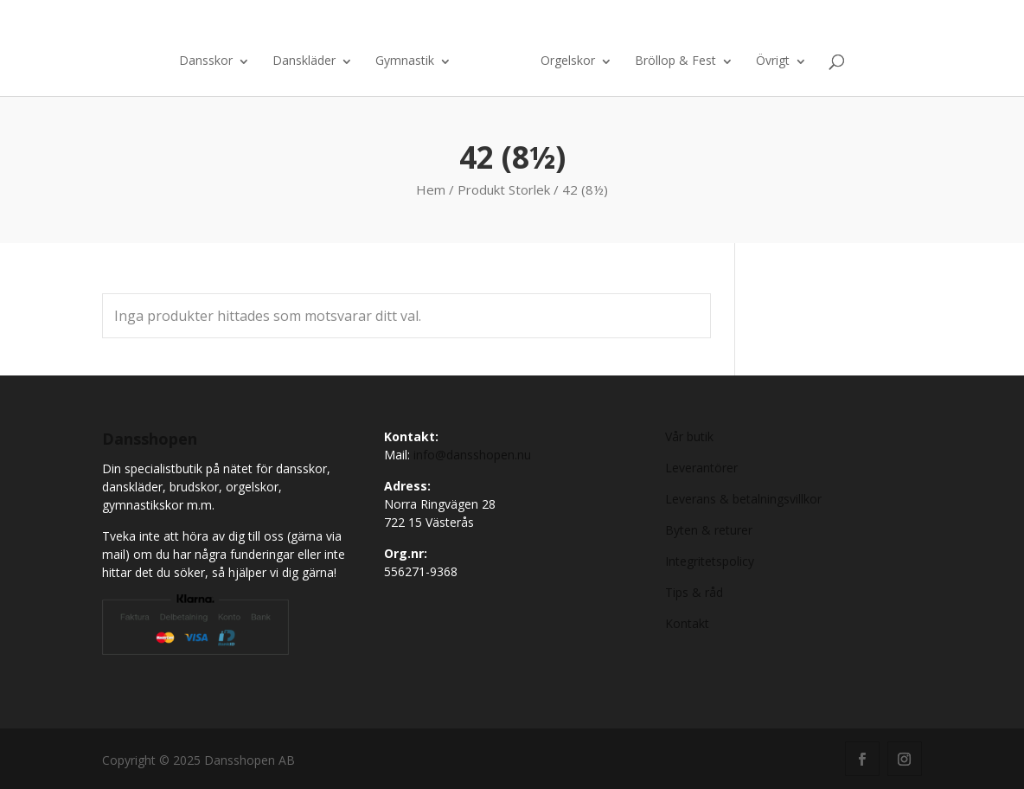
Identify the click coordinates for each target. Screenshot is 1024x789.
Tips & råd (694, 592)
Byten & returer (708, 530)
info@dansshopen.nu (472, 454)
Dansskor (206, 61)
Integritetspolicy (709, 561)
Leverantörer (701, 467)
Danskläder (304, 61)
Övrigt (773, 61)
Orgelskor (568, 61)
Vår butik (689, 436)
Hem (430, 189)
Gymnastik (404, 61)
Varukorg (854, 24)
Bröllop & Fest (675, 61)
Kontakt (716, 24)
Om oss (775, 24)
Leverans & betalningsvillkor (743, 499)
